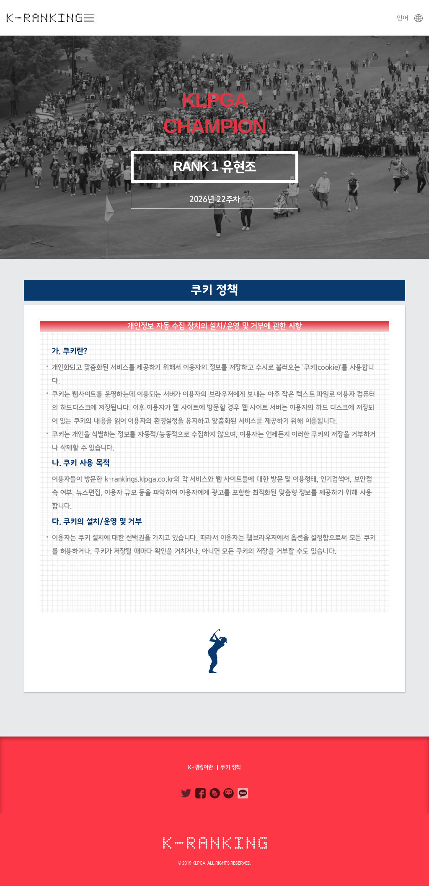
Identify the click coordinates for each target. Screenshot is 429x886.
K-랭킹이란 (200, 767)
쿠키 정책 (230, 767)
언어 (410, 17)
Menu (89, 17)
